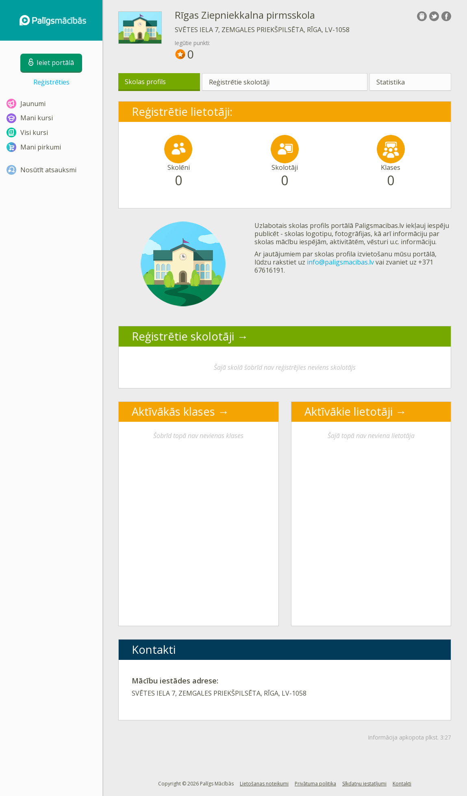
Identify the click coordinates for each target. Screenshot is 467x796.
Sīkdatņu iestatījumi (364, 783)
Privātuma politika (315, 783)
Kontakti (402, 783)
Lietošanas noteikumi (264, 783)
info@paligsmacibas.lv (340, 262)
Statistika (390, 82)
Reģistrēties (51, 82)
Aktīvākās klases (173, 411)
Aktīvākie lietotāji (348, 411)
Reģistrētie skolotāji (239, 82)
